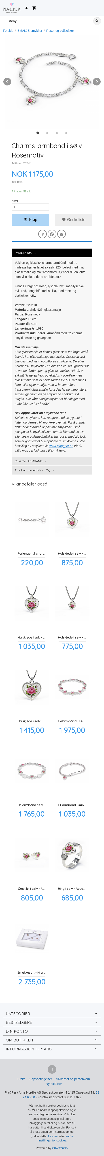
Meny (10, 21)
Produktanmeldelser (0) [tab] (32, 470)
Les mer (53, 1136)
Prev (11, 81)
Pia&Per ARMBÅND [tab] (28, 461)
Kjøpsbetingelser (40, 1079)
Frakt (21, 1079)
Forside (8, 30)
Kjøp (30, 219)
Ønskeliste (73, 219)
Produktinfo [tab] (23, 253)
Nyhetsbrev (54, 1084)
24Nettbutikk (60, 1148)
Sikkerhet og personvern (73, 1079)
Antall (15, 201)
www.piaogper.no (61, 446)
